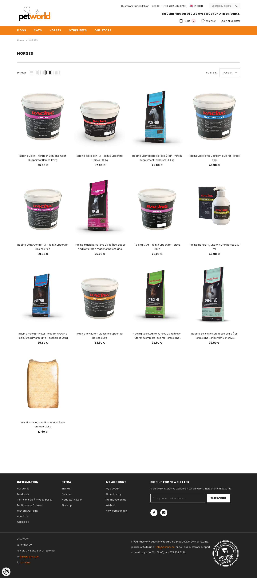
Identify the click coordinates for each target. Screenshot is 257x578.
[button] (31, 72)
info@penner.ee (29, 556)
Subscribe (218, 498)
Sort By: (211, 72)
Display (21, 72)
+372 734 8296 (177, 6)
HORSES (33, 40)
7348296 (25, 562)
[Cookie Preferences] (6, 572)
